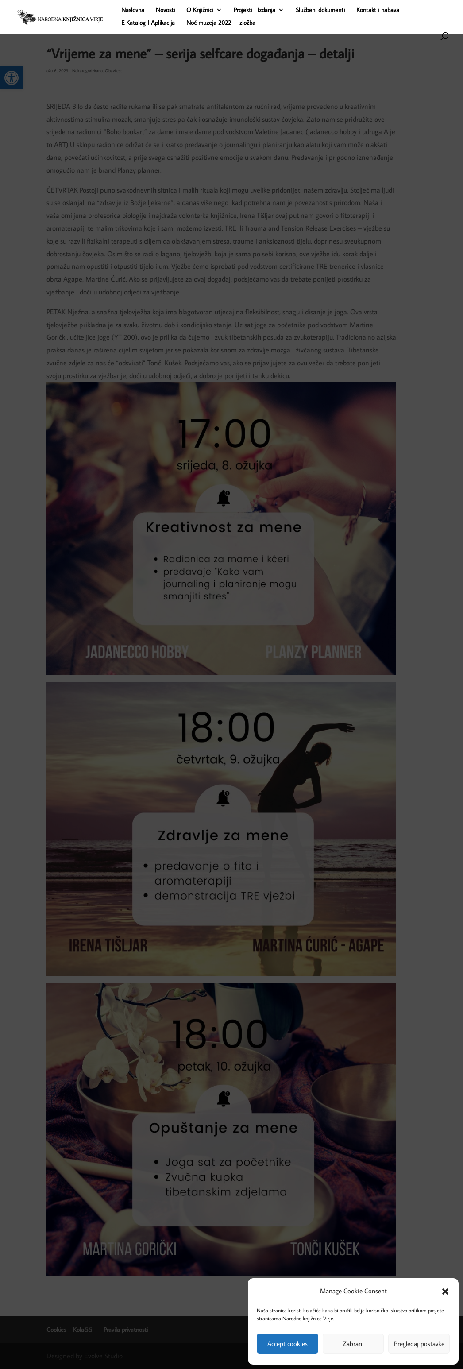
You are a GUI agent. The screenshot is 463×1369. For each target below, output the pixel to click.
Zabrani (353, 1343)
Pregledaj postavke (419, 1343)
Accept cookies (287, 1343)
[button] (445, 1291)
